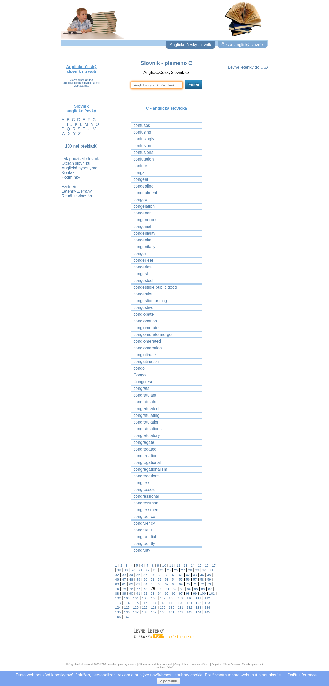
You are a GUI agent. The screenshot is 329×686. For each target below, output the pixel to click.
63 (138, 584)
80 (160, 589)
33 (124, 575)
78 (145, 589)
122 (198, 603)
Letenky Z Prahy (77, 191)
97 (181, 593)
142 (180, 612)
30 (204, 570)
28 (190, 570)
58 (202, 579)
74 (117, 589)
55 (181, 579)
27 (183, 570)
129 (162, 607)
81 (167, 589)
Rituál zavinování (77, 196)
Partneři (69, 186)
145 (207, 612)
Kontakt (69, 172)
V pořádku (168, 681)
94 (159, 593)
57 (195, 579)
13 (185, 565)
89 (124, 593)
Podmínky (71, 177)
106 (153, 598)
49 (138, 579)
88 (117, 593)
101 (212, 593)
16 (206, 565)
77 (138, 589)
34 (131, 575)
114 (126, 603)
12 (178, 565)
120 (180, 603)
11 (171, 565)
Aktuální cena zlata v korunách (155, 664)
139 (153, 612)
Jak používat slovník (80, 158)
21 (140, 570)
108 (171, 598)
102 (118, 598)
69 (181, 584)
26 (176, 570)
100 (203, 593)
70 (188, 584)
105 (144, 598)
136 (126, 612)
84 (188, 589)
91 (138, 593)
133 (198, 607)
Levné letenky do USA (248, 67)
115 (136, 603)
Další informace (302, 675)
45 (209, 575)
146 (118, 617)
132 (189, 607)
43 (195, 575)
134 (207, 607)
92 (145, 593)
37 (152, 575)
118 (162, 603)
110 (189, 598)
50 (145, 579)
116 (144, 603)
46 (117, 579)
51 (152, 579)
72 (202, 584)
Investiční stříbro (199, 664)
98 (188, 593)
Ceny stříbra (181, 664)
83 (181, 589)
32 (117, 575)
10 (164, 565)
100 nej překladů (81, 146)
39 (166, 575)
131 (180, 607)
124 (118, 607)
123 (207, 603)
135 (118, 612)
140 (162, 612)
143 (189, 612)
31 (211, 570)
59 (209, 579)
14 (192, 565)
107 (162, 598)
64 (145, 584)
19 (126, 570)
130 (171, 607)
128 (153, 607)
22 (147, 570)
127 (144, 607)
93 (152, 593)
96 (173, 593)
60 (117, 584)
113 (118, 603)
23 (154, 570)
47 (124, 579)
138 (144, 612)
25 (169, 570)
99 (195, 593)
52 (159, 579)
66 (159, 584)
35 (138, 575)
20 (133, 570)
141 (171, 612)
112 (207, 598)
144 (198, 612)
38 (159, 575)
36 (145, 575)
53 (166, 579)
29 (197, 570)
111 (198, 598)
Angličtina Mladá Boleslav (226, 664)
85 (196, 589)
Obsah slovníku (76, 163)
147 (126, 617)
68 (173, 584)
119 (171, 603)
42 (188, 575)
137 (136, 612)
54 (173, 579)
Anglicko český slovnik (80, 664)
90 (131, 593)
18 (119, 570)
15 (199, 565)
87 (210, 589)
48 (131, 579)
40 (173, 575)
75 (124, 589)
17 (214, 565)
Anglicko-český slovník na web (81, 69)
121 (189, 603)
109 (180, 598)
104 (136, 598)
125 (126, 607)
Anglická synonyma (79, 168)
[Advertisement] (247, 152)
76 (131, 589)
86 (203, 589)
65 (152, 584)
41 (181, 575)
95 (166, 593)
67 (166, 584)
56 (188, 579)
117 (153, 603)
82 (174, 589)
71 (195, 584)
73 (209, 584)
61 (124, 584)
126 (136, 607)
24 (161, 570)
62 (131, 584)
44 (202, 575)
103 (126, 598)
